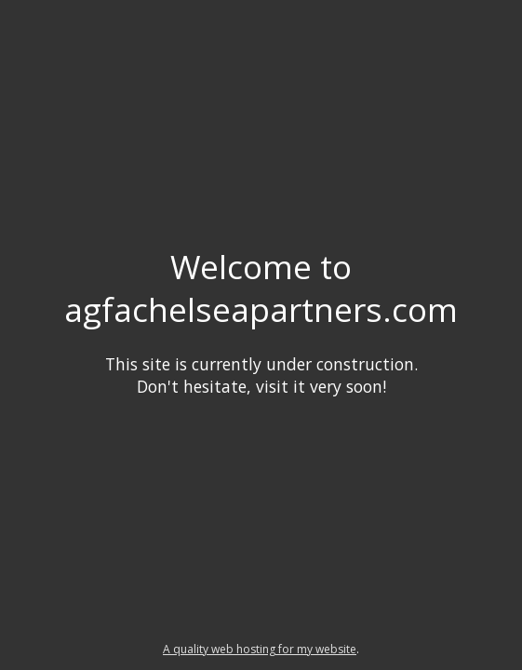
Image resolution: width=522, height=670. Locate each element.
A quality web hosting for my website (259, 649)
